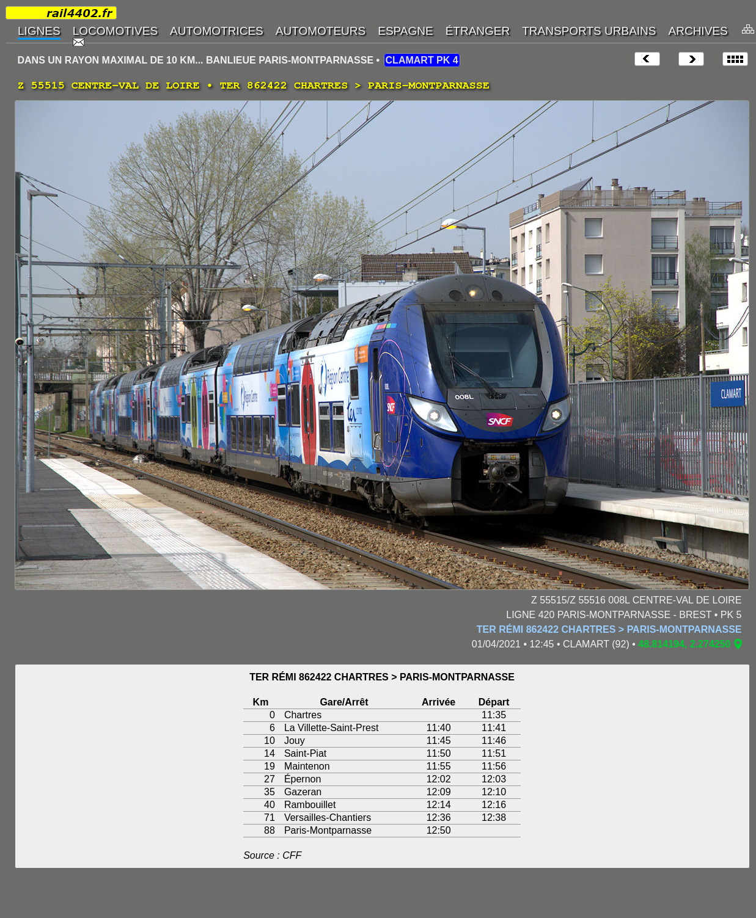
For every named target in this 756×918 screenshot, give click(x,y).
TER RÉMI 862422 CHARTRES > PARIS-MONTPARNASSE (609, 629)
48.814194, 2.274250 (684, 644)
